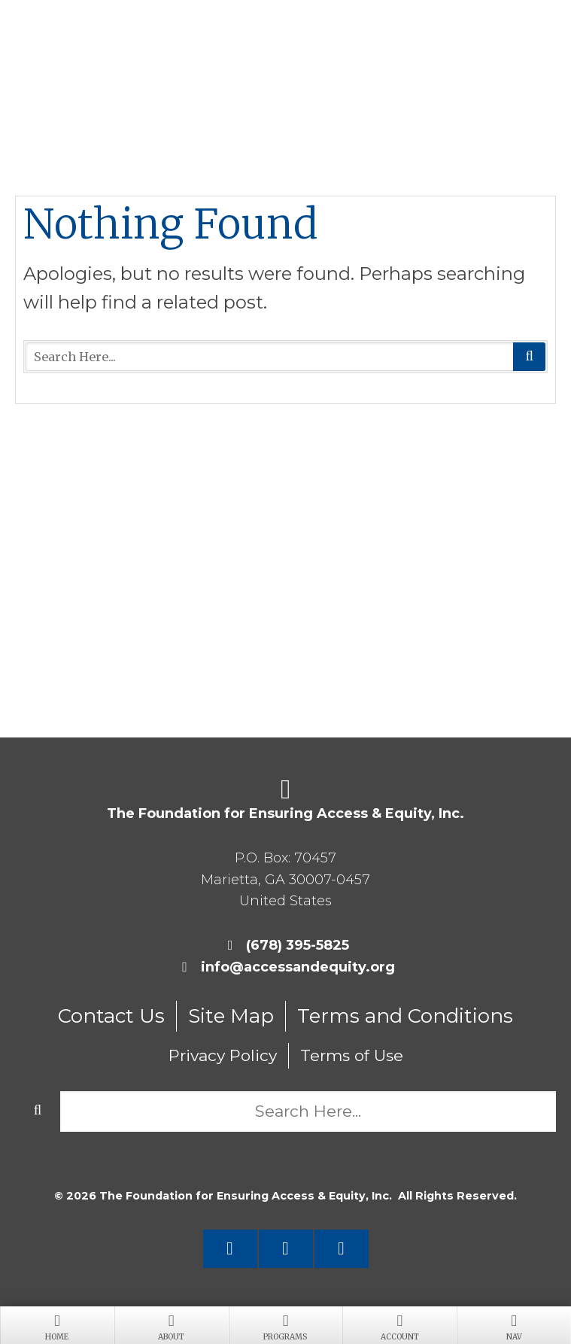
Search (529, 356)
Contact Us (111, 1016)
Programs (285, 1325)
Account (399, 1325)
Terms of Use (351, 1055)
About (171, 1325)
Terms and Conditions (405, 1016)
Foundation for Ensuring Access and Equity (286, 52)
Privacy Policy (223, 1055)
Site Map (231, 1016)
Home (57, 1325)
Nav (513, 1325)
